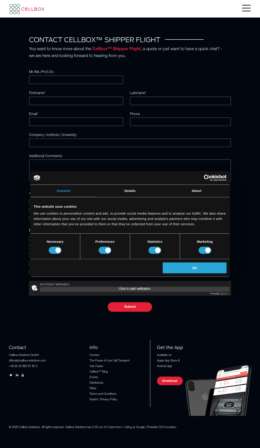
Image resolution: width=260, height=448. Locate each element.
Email (33, 114)
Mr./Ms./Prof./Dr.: (42, 72)
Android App (164, 366)
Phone (135, 114)
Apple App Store (167, 360)
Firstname (37, 93)
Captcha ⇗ (219, 294)
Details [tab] (130, 190)
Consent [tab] (63, 190)
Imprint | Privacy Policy (103, 399)
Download (169, 381)
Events (94, 377)
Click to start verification (135, 289)
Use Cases (96, 366)
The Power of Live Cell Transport (110, 360)
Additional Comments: (46, 156)
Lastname (138, 93)
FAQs (93, 388)
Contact (95, 355)
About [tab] (196, 190)
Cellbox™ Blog (99, 372)
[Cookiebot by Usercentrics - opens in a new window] (207, 177)
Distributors (96, 383)
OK (194, 268)
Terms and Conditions (103, 394)
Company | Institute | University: (53, 135)
